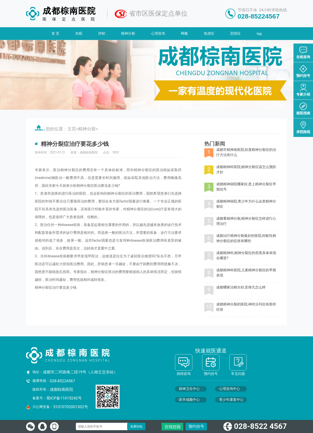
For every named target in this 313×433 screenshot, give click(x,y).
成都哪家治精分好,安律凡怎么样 (241, 287)
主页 (71, 128)
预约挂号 (196, 426)
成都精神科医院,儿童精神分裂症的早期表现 (246, 272)
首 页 (55, 33)
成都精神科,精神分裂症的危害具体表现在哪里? (246, 255)
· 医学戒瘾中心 (188, 400)
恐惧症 (235, 33)
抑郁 (101, 33)
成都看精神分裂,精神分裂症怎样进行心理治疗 (246, 221)
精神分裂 (128, 33)
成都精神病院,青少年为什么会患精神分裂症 (246, 204)
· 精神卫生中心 (188, 389)
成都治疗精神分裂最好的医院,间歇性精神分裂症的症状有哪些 (246, 238)
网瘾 (184, 33)
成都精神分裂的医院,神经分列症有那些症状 (246, 307)
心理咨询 (158, 33)
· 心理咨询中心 (228, 389)
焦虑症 (209, 33)
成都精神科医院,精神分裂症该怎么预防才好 (246, 169)
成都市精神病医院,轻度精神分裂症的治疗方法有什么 (246, 152)
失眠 (78, 33)
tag (258, 34)
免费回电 (136, 426)
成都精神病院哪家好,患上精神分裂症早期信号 (246, 186)
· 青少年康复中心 (230, 400)
